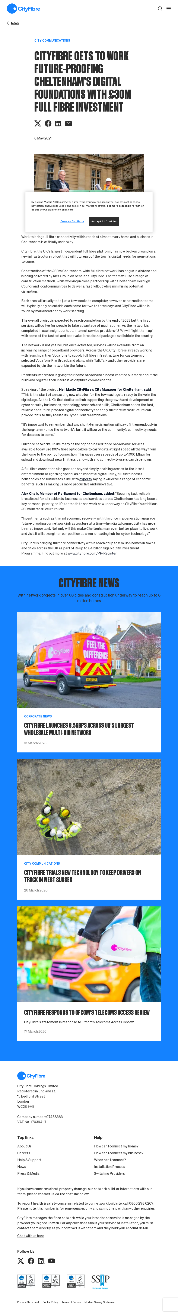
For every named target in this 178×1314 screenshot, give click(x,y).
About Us (24, 1146)
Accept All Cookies (104, 221)
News (21, 1167)
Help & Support (29, 1160)
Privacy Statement (28, 1302)
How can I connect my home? (116, 1146)
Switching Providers (109, 1173)
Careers (23, 1153)
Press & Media (28, 1173)
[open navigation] (168, 8)
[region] (89, 212)
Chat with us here (30, 1236)
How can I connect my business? (118, 1153)
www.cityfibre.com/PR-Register (92, 553)
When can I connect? (110, 1160)
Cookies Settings (72, 221)
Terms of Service (71, 1302)
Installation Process (109, 1167)
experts (85, 479)
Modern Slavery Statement (100, 1302)
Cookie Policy (50, 1302)
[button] (160, 8)
